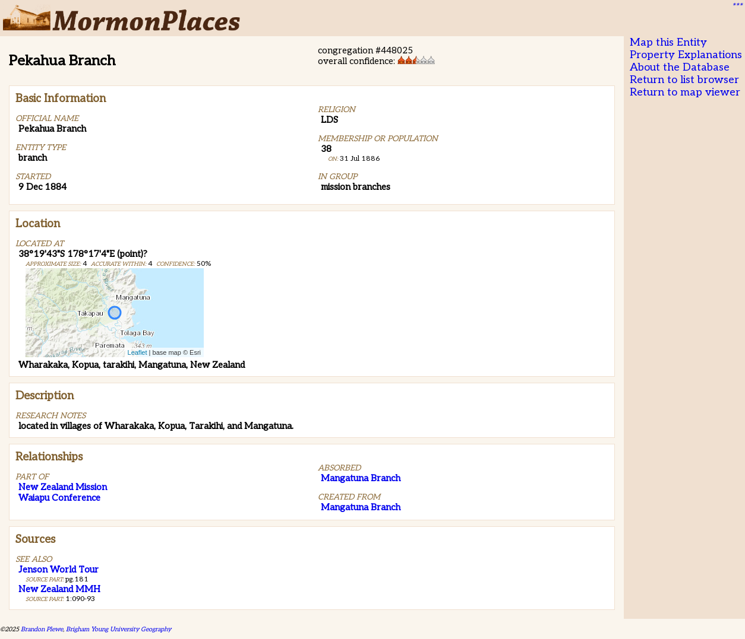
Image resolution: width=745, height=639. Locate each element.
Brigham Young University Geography (118, 629)
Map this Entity (668, 42)
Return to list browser (684, 80)
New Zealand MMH (59, 589)
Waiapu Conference (59, 497)
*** (736, 6)
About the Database (680, 67)
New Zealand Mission (62, 487)
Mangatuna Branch (360, 478)
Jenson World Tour (58, 569)
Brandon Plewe (42, 629)
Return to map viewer (685, 92)
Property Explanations (686, 55)
